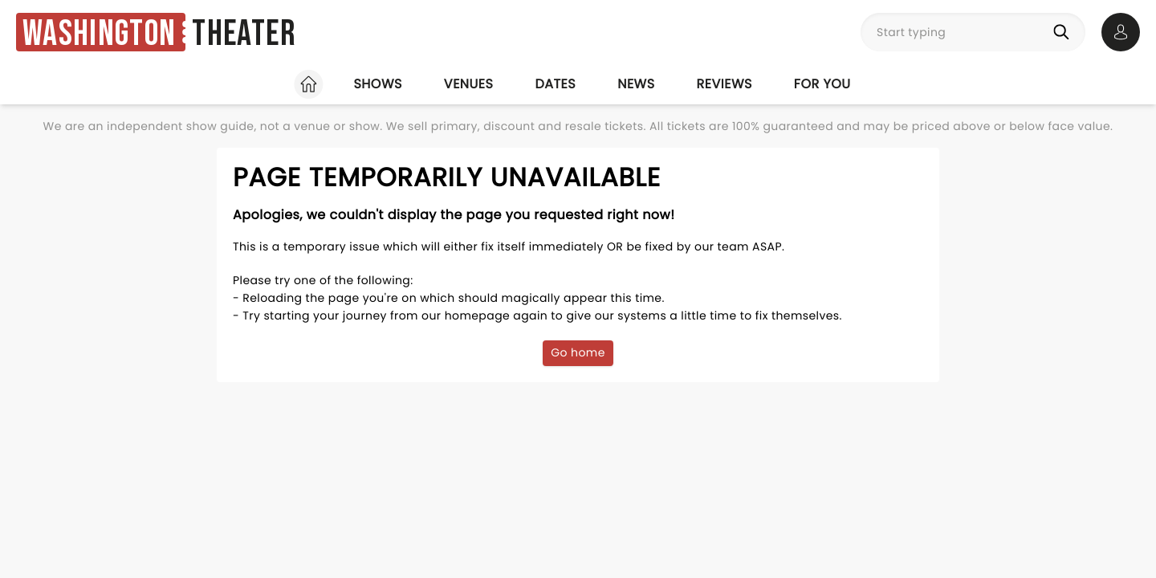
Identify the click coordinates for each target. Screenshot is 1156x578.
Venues (469, 84)
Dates (555, 84)
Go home (578, 352)
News (635, 84)
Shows (377, 84)
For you (822, 84)
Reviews (724, 84)
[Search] (1064, 32)
